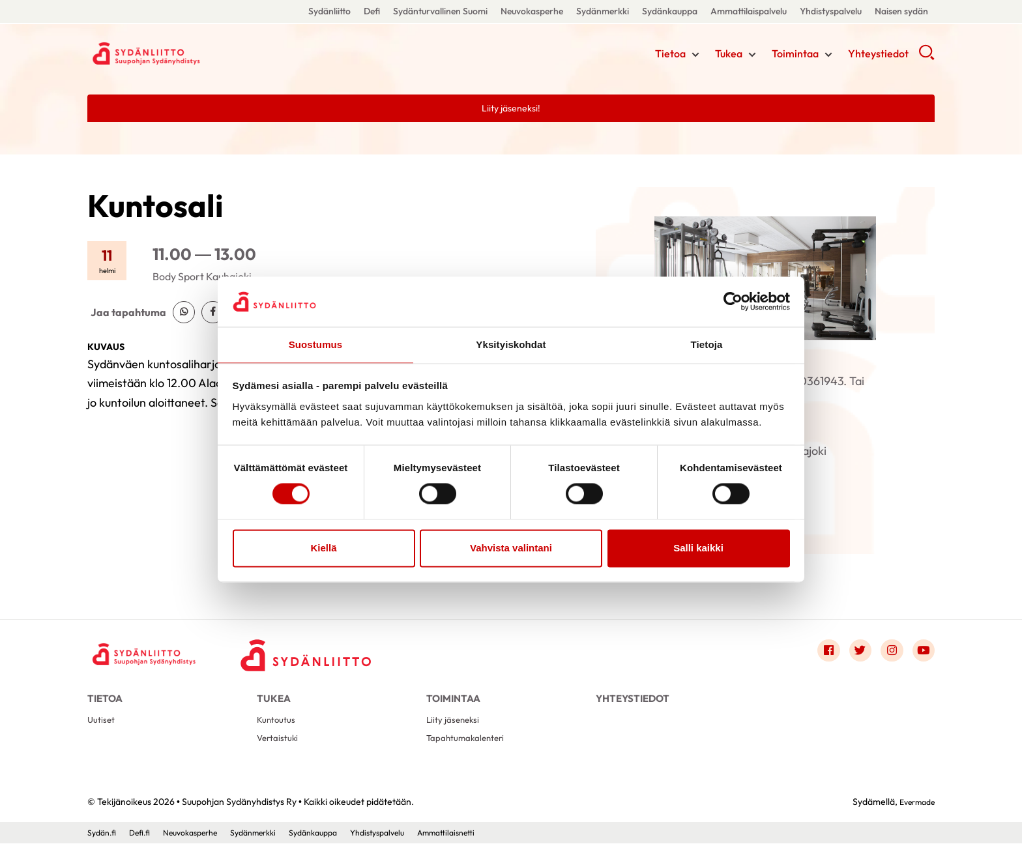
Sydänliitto (329, 11)
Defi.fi (145, 848)
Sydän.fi (103, 848)
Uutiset (102, 731)
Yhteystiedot (878, 55)
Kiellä (323, 548)
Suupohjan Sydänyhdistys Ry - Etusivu (191, 54)
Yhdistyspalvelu (831, 11)
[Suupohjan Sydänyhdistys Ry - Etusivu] (152, 658)
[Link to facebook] (816, 654)
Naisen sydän (901, 11)
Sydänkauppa (669, 11)
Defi (372, 11)
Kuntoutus (278, 731)
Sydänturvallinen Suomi (440, 11)
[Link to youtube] (922, 654)
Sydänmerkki (602, 11)
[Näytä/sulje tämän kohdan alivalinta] (695, 56)
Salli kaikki (698, 548)
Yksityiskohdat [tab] (511, 343)
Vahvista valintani (511, 548)
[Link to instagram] (886, 654)
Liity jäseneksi (455, 731)
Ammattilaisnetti (491, 848)
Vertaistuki (280, 752)
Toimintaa (795, 55)
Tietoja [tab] (707, 343)
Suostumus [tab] (316, 343)
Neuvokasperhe (532, 11)
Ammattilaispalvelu (748, 11)
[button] (926, 58)
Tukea (728, 55)
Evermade (913, 817)
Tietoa (670, 55)
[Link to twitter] (851, 654)
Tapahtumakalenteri (470, 752)
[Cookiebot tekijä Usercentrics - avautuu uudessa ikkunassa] (733, 301)
